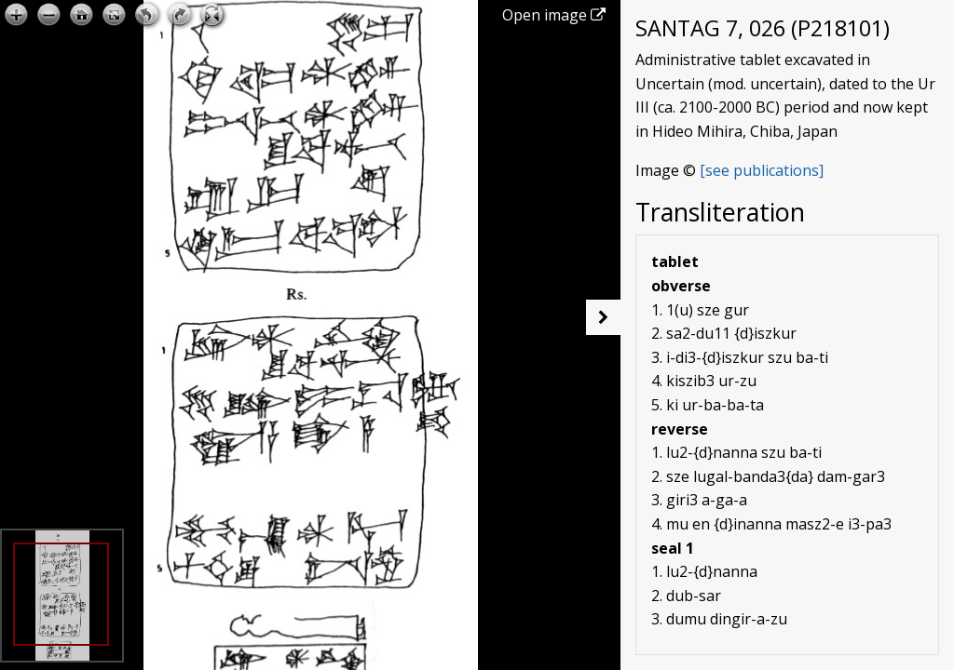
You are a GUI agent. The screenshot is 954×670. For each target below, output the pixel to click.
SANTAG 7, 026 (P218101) (762, 28)
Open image (554, 15)
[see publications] (762, 170)
